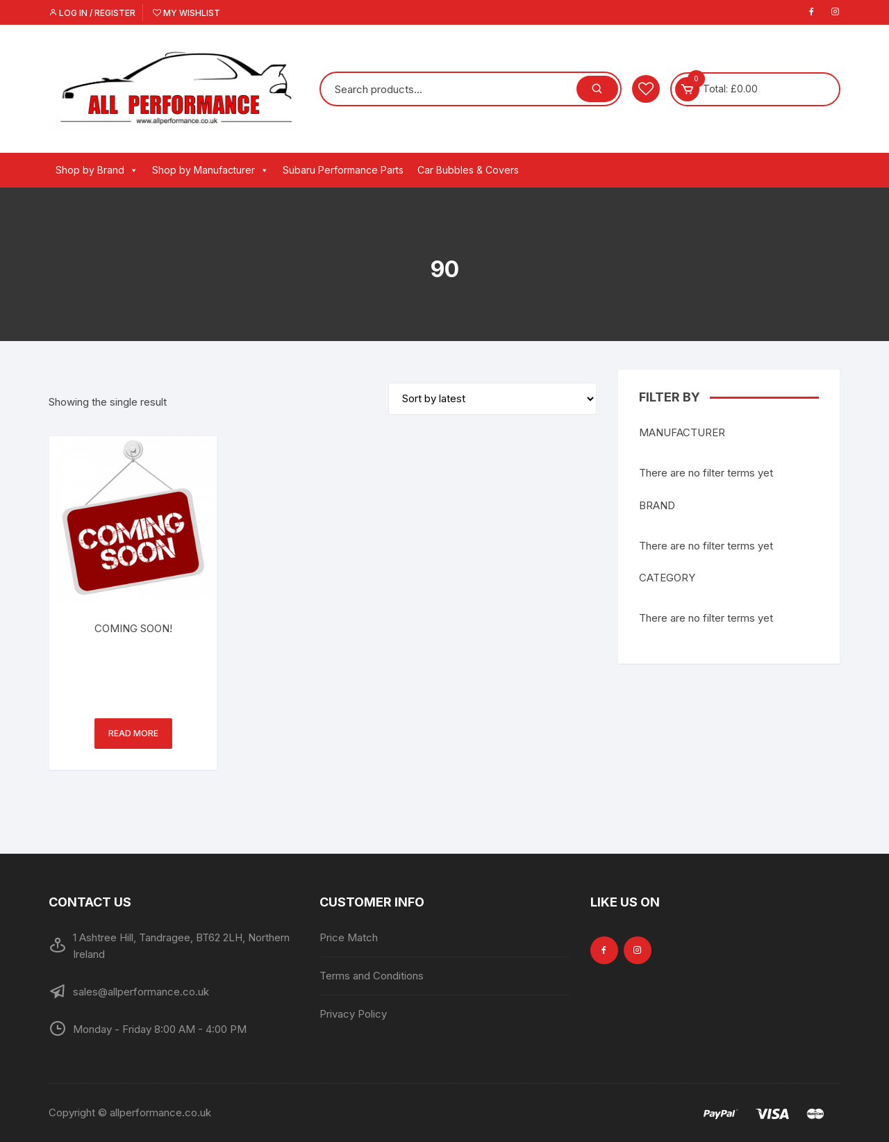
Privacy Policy (353, 1013)
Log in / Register (92, 13)
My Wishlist (186, 13)
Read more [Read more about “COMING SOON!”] (133, 733)
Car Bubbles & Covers (468, 170)
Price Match (348, 937)
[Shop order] (492, 399)
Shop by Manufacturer (210, 170)
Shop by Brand (97, 170)
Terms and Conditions (371, 975)
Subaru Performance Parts (343, 170)
